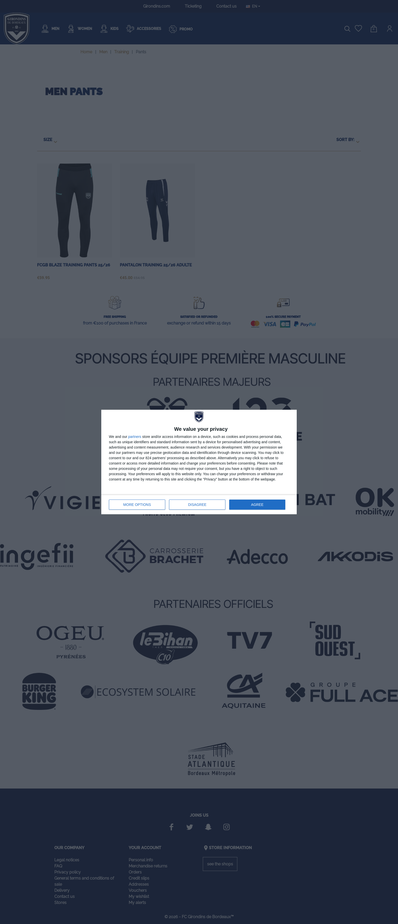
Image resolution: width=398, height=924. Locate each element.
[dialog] (199, 462)
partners (134, 436)
